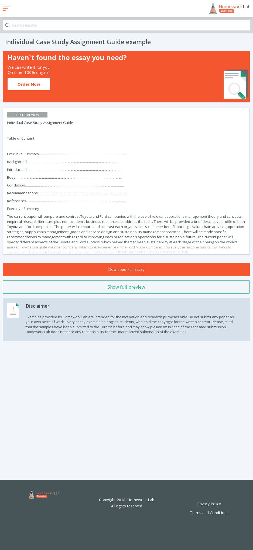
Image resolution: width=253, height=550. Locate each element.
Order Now (29, 84)
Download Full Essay (126, 269)
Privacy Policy (209, 503)
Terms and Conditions (209, 512)
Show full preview (126, 287)
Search (7, 25)
